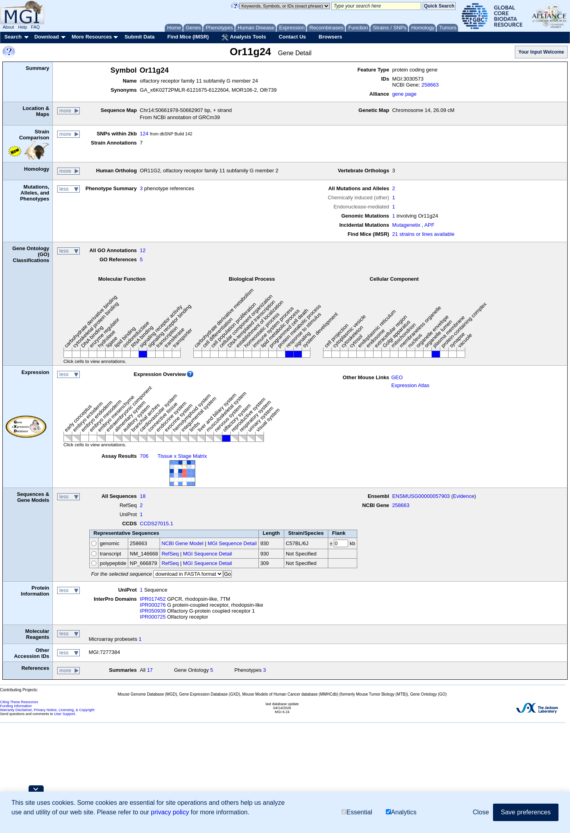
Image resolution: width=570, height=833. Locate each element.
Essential (356, 812)
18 (142, 496)
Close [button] (481, 812)
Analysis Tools (243, 37)
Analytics (401, 812)
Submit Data (140, 37)
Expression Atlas (410, 385)
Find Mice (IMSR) (188, 37)
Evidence (463, 496)
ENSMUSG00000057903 (421, 496)
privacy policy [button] (170, 812)
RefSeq (170, 554)
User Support (64, 714)
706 (144, 456)
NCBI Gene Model (183, 543)
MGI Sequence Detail (232, 543)
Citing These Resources (19, 702)
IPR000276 (153, 605)
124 (144, 134)
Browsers (330, 37)
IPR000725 (153, 617)
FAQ (35, 27)
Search (12, 37)
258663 (430, 85)
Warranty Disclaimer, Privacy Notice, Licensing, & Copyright (47, 710)
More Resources (91, 37)
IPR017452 (153, 599)
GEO (397, 377)
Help (22, 27)
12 (142, 250)
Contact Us (292, 37)
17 (149, 670)
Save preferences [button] (526, 812)
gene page (404, 94)
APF (429, 225)
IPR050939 (153, 611)
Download (46, 37)
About (8, 27)
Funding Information (16, 706)
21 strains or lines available (423, 234)
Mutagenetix (406, 225)
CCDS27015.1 (156, 523)
